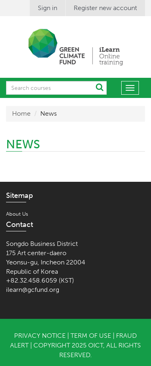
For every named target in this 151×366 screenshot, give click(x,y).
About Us (17, 214)
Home (21, 113)
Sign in (47, 8)
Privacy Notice (40, 335)
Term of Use (90, 335)
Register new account (105, 8)
